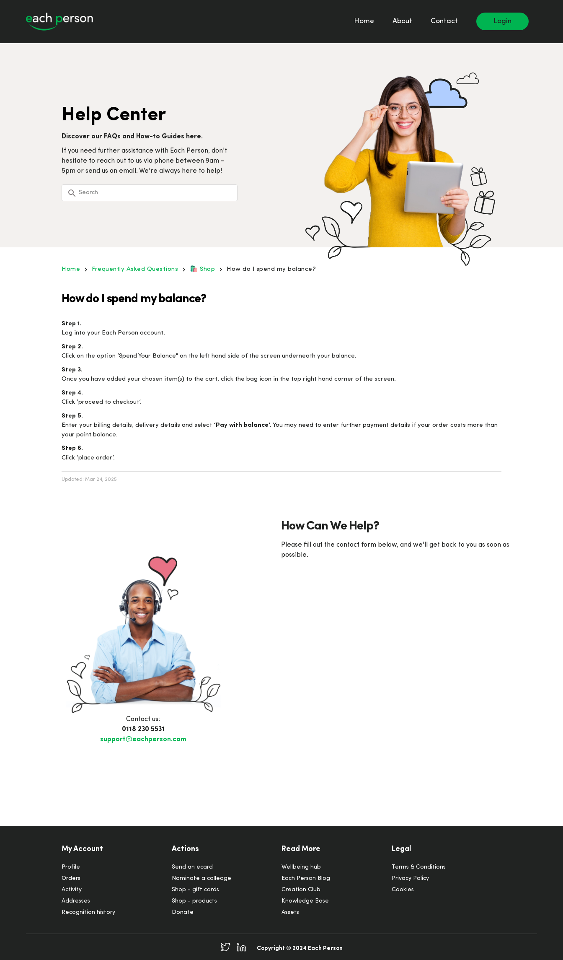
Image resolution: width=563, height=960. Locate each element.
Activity (72, 890)
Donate (183, 912)
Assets (290, 912)
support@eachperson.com (143, 739)
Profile (71, 867)
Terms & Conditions (419, 867)
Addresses (76, 901)
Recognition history (88, 912)
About (402, 21)
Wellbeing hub (301, 867)
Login (502, 21)
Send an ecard (192, 867)
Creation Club (301, 890)
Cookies (403, 890)
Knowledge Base (305, 901)
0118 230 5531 (143, 729)
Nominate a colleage (201, 878)
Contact (444, 21)
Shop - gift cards (195, 890)
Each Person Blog (306, 878)
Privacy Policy (410, 878)
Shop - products (194, 901)
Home (364, 21)
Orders (71, 878)
